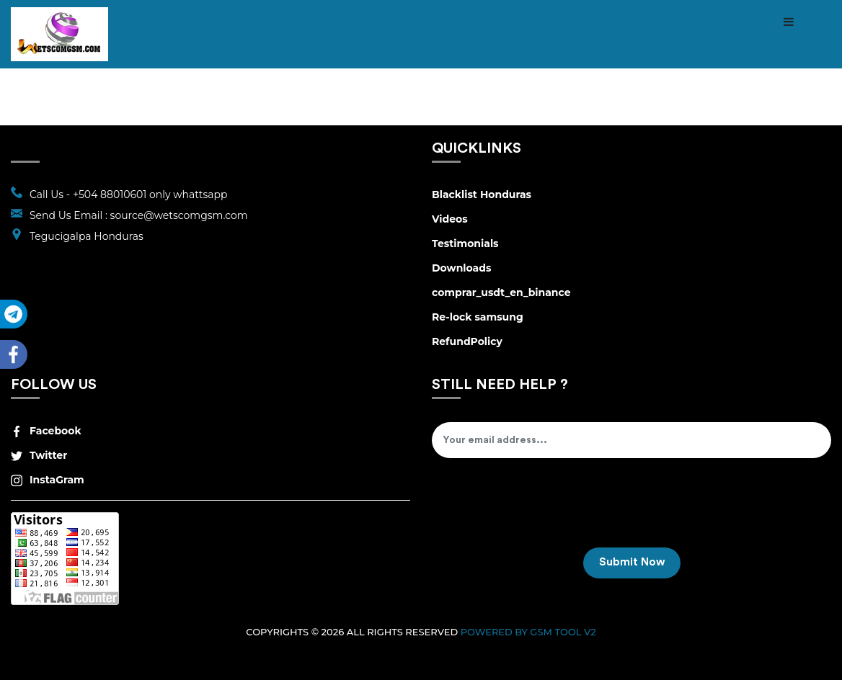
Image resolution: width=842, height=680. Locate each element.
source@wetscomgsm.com (179, 215)
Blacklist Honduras (481, 194)
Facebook (46, 430)
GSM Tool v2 (562, 632)
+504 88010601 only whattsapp (150, 194)
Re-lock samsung (477, 316)
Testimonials (465, 243)
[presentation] (541, 508)
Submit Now (632, 562)
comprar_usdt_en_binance (501, 292)
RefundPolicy (467, 341)
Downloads (461, 267)
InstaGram (47, 479)
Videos (450, 218)
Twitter (39, 455)
